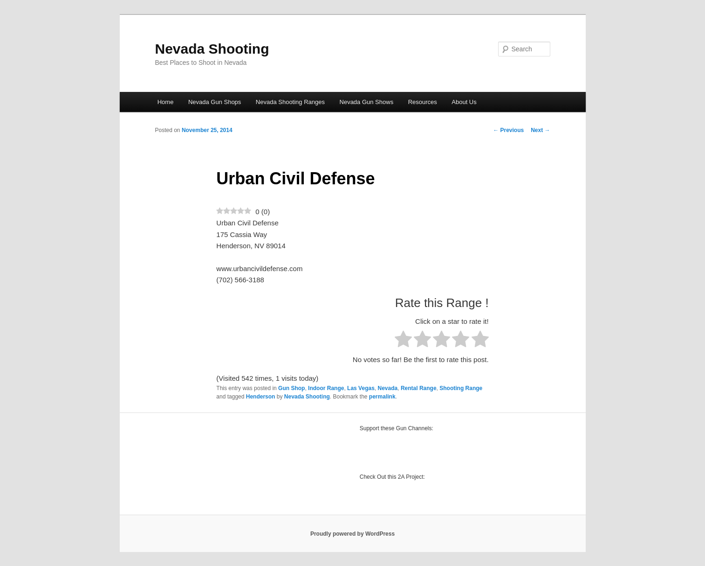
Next (540, 130)
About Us (464, 101)
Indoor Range (326, 388)
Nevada (388, 388)
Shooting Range (460, 388)
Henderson (260, 396)
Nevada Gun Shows (367, 101)
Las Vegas (361, 388)
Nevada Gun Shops (214, 101)
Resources (422, 101)
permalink (382, 396)
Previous (508, 130)
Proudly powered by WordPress (352, 534)
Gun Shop (291, 388)
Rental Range (419, 388)
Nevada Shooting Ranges (290, 101)
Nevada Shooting (212, 48)
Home (165, 101)
